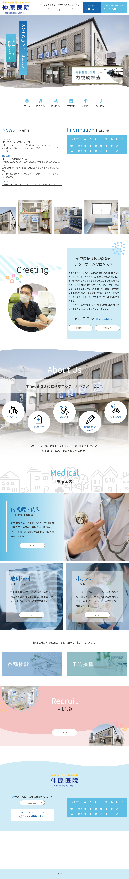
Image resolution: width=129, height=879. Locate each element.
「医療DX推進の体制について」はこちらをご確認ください (28, 187)
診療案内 (70, 103)
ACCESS (64, 9)
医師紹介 (55, 103)
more (32, 548)
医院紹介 (40, 103)
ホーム (27, 103)
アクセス (85, 103)
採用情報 (100, 103)
